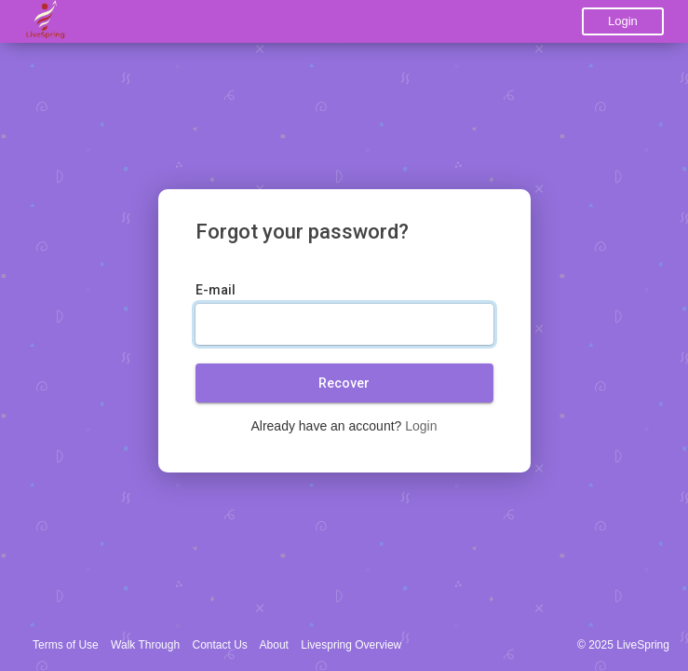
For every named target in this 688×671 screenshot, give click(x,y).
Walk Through (145, 644)
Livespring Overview (351, 644)
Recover (344, 383)
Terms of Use (66, 644)
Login (623, 21)
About (274, 644)
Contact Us (220, 644)
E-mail (216, 289)
